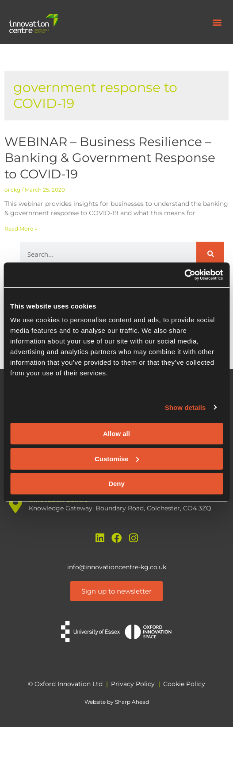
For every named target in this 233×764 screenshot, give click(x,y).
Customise (117, 459)
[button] (217, 22)
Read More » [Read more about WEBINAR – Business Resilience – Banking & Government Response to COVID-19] (20, 228)
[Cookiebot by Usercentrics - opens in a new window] (184, 275)
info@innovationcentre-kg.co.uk (116, 567)
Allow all (116, 433)
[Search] (210, 254)
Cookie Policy (184, 684)
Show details (185, 407)
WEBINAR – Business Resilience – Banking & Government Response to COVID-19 (109, 157)
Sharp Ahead (132, 701)
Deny (116, 483)
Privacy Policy (133, 684)
